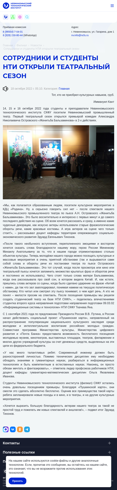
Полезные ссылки (19, 452)
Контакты (11, 443)
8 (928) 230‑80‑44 (13, 35)
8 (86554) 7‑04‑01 (13, 31)
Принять (17, 481)
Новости (36, 45)
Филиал (22, 45)
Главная (8, 45)
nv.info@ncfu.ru (80, 35)
